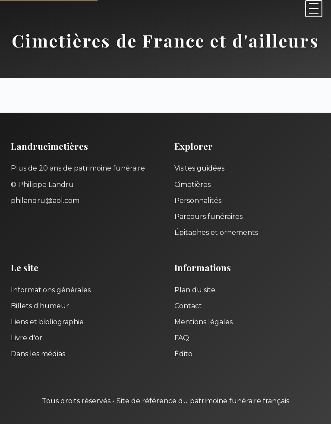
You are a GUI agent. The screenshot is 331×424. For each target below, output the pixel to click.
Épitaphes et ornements (216, 232)
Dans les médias (38, 354)
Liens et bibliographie (47, 322)
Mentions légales (203, 322)
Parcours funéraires (208, 216)
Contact (188, 306)
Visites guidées (199, 168)
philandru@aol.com (45, 200)
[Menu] (313, 8)
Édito (183, 354)
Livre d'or (26, 338)
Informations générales (51, 290)
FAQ (181, 338)
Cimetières (192, 184)
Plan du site (194, 290)
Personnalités (197, 200)
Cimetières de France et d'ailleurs (165, 40)
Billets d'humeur (40, 306)
